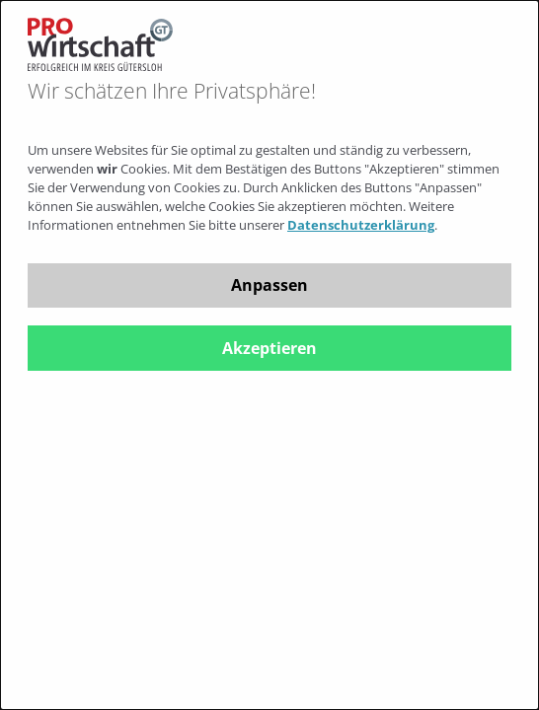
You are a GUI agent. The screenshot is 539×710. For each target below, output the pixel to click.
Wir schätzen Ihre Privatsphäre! (172, 91)
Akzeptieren (269, 348)
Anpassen (269, 285)
